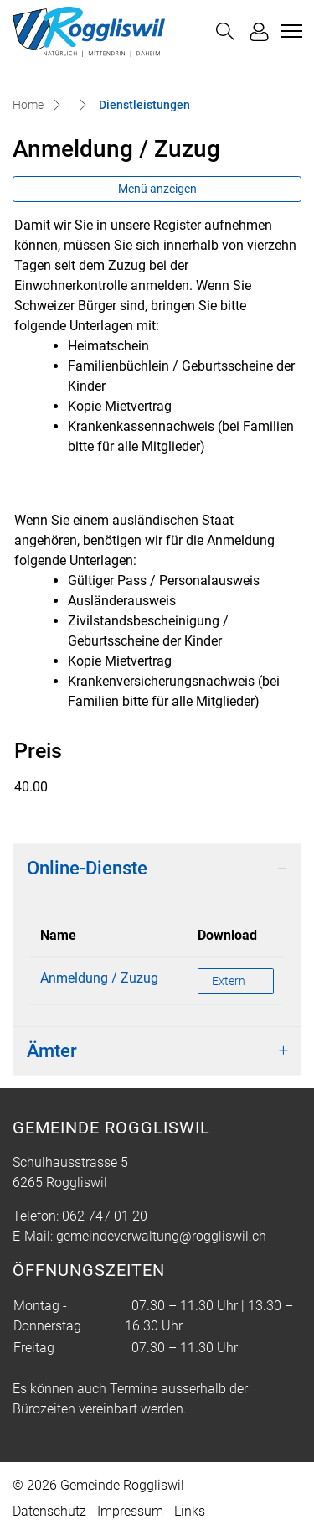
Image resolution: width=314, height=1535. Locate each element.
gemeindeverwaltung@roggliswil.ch (161, 1236)
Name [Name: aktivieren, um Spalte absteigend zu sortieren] (58, 935)
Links (189, 1511)
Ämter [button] (52, 1050)
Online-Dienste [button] (87, 868)
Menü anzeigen (157, 188)
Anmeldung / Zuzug (99, 978)
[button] (225, 31)
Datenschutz (49, 1511)
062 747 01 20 (104, 1216)
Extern (242, 980)
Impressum (130, 1511)
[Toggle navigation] (288, 31)
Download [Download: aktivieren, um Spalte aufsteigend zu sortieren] (227, 935)
